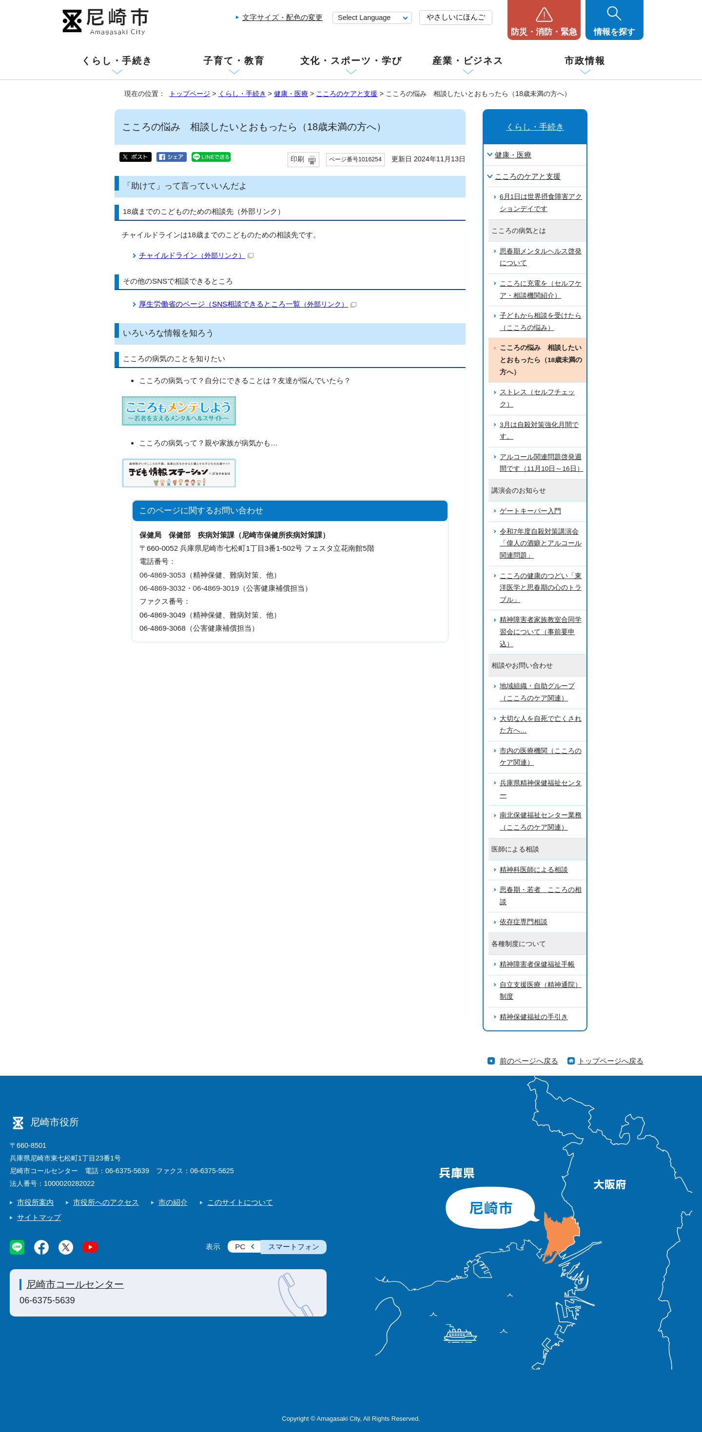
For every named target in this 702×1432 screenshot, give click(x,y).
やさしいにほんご (456, 17)
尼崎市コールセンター (75, 1284)
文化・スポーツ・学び (351, 61)
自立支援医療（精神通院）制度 (541, 991)
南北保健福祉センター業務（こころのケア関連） (541, 821)
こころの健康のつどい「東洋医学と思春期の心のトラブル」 (541, 587)
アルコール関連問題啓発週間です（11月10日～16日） (542, 463)
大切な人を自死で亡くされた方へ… (541, 725)
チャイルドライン (196, 255)
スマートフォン (293, 1246)
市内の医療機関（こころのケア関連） (541, 757)
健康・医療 (291, 93)
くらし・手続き (117, 61)
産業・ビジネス (468, 61)
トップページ (189, 93)
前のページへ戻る (529, 1061)
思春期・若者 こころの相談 (541, 896)
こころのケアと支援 (346, 93)
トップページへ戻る (611, 1061)
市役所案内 (35, 1202)
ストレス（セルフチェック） (537, 398)
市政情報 (585, 61)
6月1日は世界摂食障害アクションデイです (541, 203)
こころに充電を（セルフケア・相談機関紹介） (541, 289)
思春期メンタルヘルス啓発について (541, 257)
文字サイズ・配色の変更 (282, 17)
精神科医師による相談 (534, 869)
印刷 (297, 159)
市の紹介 (173, 1202)
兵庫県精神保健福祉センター (541, 789)
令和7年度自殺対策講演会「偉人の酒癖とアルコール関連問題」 (541, 543)
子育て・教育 (233, 61)
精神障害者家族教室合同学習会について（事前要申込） (541, 631)
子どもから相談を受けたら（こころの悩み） (541, 321)
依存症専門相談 (523, 922)
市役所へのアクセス (106, 1202)
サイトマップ (39, 1217)
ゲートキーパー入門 (530, 511)
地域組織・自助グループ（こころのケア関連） (537, 692)
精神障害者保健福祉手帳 (537, 964)
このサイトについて (240, 1202)
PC (240, 1246)
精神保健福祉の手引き (534, 1017)
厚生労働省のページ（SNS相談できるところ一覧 (247, 304)
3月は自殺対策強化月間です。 (539, 431)
